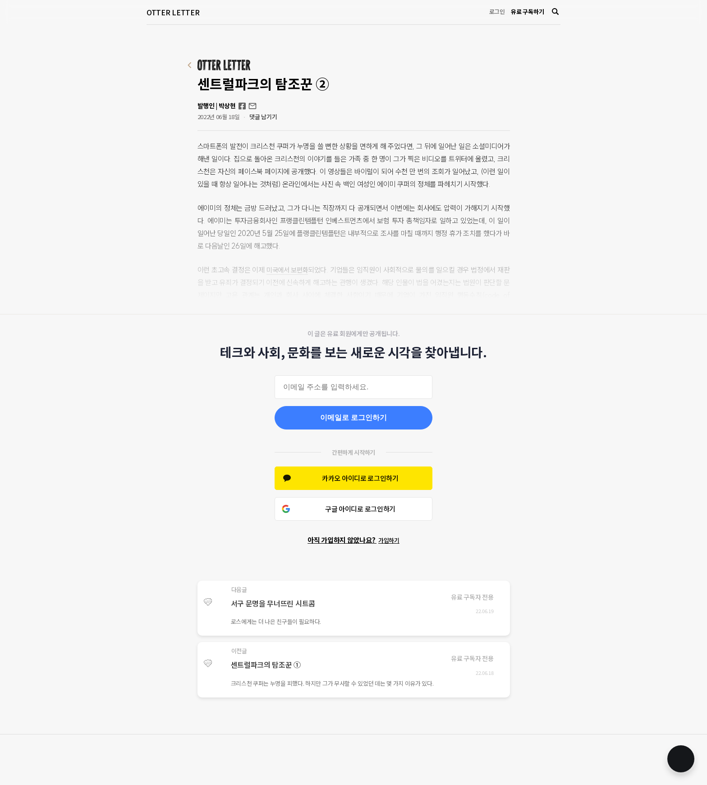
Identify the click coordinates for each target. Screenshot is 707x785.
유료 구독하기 (527, 11)
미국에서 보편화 (289, 269)
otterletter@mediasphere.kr (252, 106)
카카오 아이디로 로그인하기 (360, 478)
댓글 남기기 (263, 116)
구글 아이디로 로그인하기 (360, 508)
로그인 (497, 11)
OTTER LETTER (173, 12)
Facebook (242, 106)
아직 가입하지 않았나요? (353, 540)
